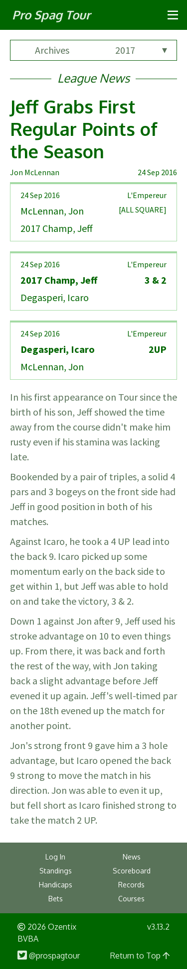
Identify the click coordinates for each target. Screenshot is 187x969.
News (132, 857)
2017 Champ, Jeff (56, 228)
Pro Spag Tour (51, 14)
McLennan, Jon (52, 211)
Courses (131, 898)
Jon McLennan (34, 172)
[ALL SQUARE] (143, 210)
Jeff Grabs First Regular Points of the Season (84, 128)
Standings (55, 870)
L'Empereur (147, 195)
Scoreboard (132, 870)
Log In (55, 857)
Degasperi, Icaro (54, 297)
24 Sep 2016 (157, 172)
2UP (158, 349)
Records (131, 884)
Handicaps (55, 884)
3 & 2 (156, 280)
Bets (55, 898)
